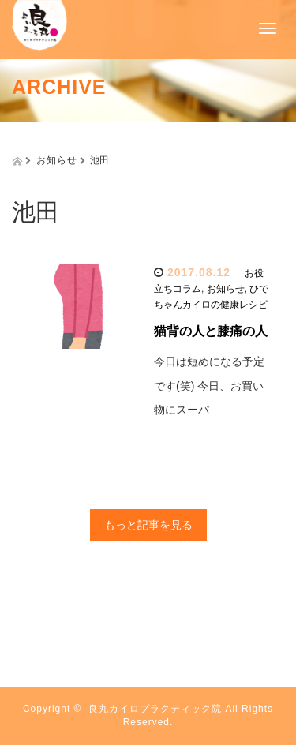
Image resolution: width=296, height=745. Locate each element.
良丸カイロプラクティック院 (155, 708)
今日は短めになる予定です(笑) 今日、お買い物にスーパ (209, 386)
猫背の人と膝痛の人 (211, 331)
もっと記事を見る (148, 525)
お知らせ (226, 288)
